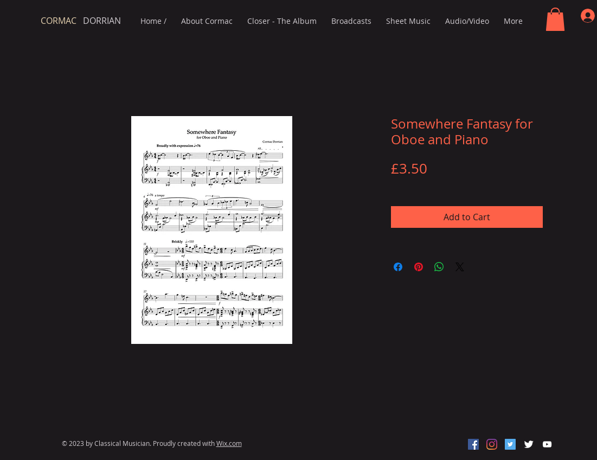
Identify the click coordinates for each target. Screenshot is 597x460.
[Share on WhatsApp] (439, 266)
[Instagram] (491, 444)
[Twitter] (510, 444)
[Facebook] (473, 444)
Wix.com (229, 443)
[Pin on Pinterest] (418, 266)
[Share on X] (459, 266)
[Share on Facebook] (398, 266)
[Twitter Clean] (528, 444)
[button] (555, 19)
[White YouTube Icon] (547, 444)
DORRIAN (81, 21)
